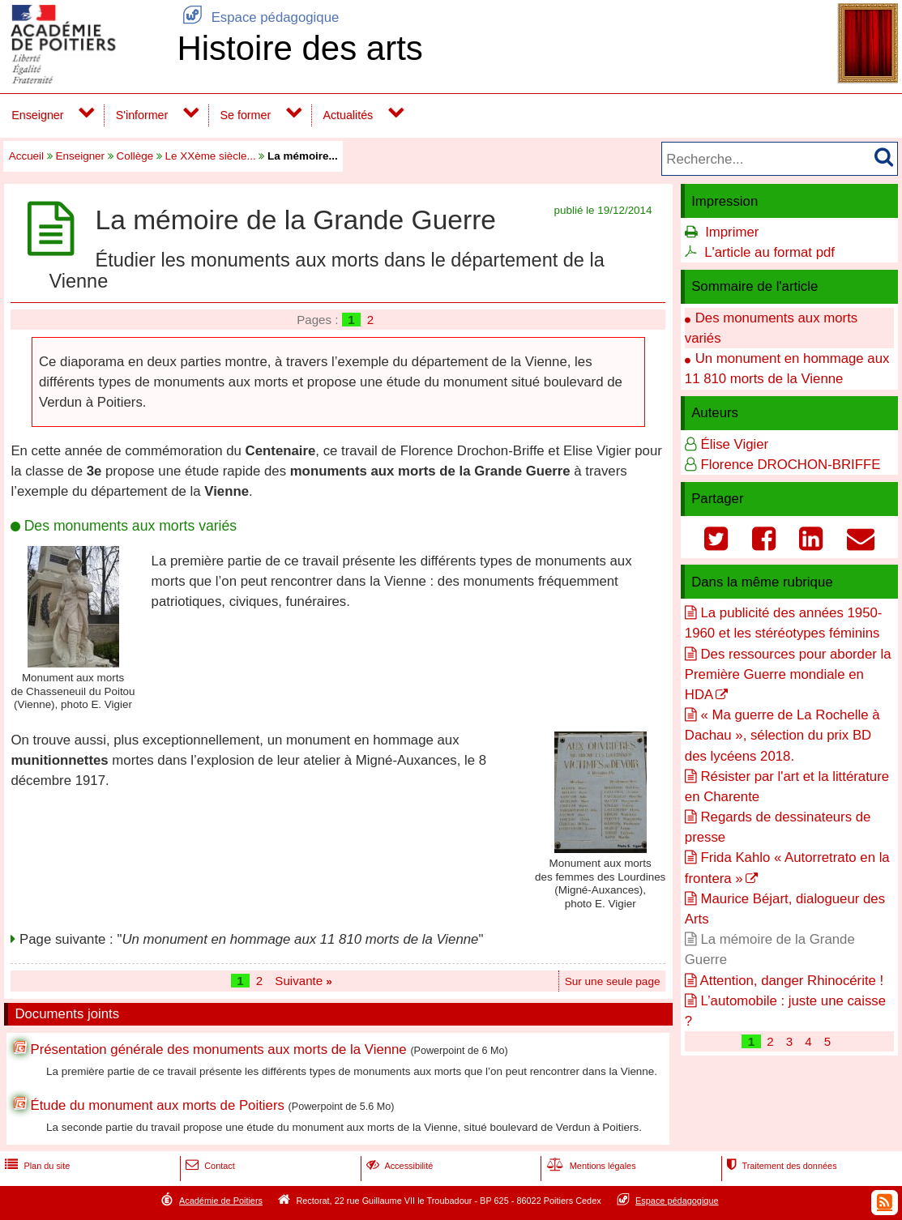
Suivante (303, 981)
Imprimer (732, 232)
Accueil (26, 156)
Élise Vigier (734, 444)
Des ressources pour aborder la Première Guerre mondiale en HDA (788, 674)
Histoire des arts (299, 48)
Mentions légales (590, 1166)
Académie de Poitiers (221, 1200)
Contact (208, 1166)
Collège (135, 156)
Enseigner (37, 115)
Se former (245, 115)
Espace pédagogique (258, 17)
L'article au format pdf (769, 252)
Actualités (348, 115)
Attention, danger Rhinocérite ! (792, 980)
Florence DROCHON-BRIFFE (790, 464)
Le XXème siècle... (210, 156)
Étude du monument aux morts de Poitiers (157, 1105)
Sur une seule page (612, 981)
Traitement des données (780, 1166)
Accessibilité (398, 1166)
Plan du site (36, 1166)
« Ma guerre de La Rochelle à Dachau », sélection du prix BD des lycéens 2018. (782, 735)
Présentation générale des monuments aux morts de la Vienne (218, 1049)
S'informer (142, 115)
